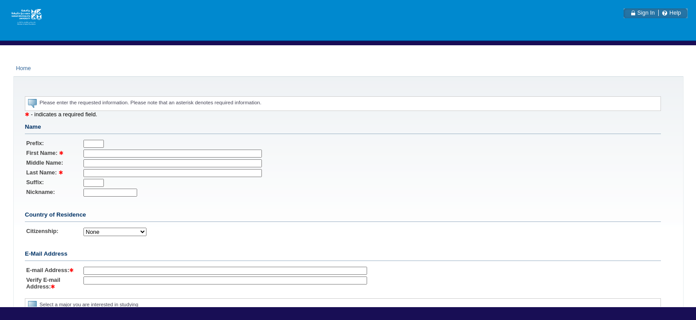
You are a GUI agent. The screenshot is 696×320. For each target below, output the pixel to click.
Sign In (646, 13)
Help (675, 13)
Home (23, 68)
